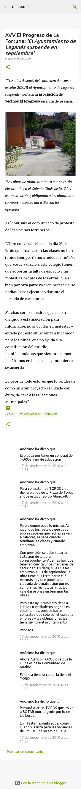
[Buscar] (75, 7)
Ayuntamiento (30, 414)
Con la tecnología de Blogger (40, 783)
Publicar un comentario (25, 752)
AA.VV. (11, 414)
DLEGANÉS (20, 7)
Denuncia (51, 414)
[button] (7, 67)
